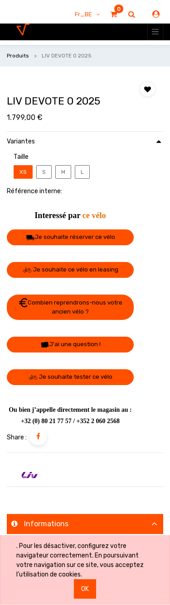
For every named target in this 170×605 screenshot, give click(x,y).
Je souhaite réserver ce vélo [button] (70, 237)
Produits (18, 55)
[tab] (85, 524)
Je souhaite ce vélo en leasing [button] (70, 269)
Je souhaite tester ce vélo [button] (70, 376)
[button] (147, 89)
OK (85, 589)
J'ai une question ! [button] (70, 344)
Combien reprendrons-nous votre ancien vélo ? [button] (70, 306)
